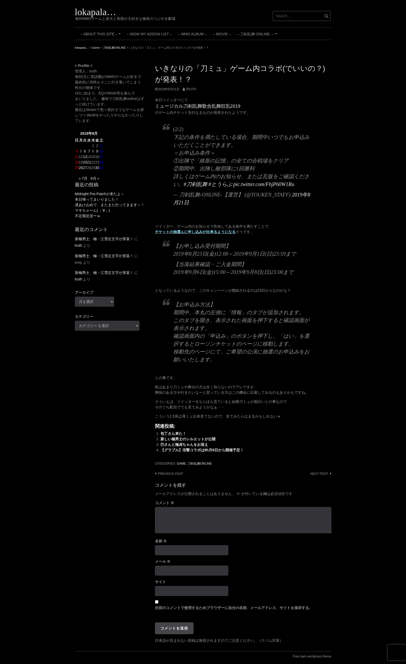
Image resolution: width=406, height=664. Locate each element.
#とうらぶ (220, 184)
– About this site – (101, 36)
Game (181, 463)
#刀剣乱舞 (195, 184)
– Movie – (222, 34)
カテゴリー (84, 316)
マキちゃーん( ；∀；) (92, 210)
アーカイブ (84, 292)
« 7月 (83, 178)
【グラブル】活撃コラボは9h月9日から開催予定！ (202, 450)
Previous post (170, 474)
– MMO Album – (192, 34)
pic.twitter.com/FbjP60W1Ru (263, 184)
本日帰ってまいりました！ (97, 199)
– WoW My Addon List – (149, 34)
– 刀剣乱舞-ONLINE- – (258, 36)
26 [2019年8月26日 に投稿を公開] (81, 168)
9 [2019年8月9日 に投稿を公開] (97, 151)
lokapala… (95, 12)
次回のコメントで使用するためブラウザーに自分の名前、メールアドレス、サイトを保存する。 (234, 608)
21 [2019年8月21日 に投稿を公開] (89, 162)
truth (191, 89)
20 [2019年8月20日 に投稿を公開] (85, 162)
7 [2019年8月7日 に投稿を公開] (89, 151)
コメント (164, 503)
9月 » (95, 178)
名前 (161, 541)
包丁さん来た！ (173, 433)
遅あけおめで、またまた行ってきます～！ (109, 205)
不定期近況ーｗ (88, 216)
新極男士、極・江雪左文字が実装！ (104, 239)
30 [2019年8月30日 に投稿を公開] (97, 168)
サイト (160, 582)
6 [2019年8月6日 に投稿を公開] (85, 151)
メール (163, 561)
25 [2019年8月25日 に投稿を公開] (77, 168)
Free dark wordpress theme (312, 656)
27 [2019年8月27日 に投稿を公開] (85, 168)
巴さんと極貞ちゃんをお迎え (184, 444)
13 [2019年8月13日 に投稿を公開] (85, 157)
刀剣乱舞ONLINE (200, 463)
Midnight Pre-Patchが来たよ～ (99, 194)
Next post (319, 474)
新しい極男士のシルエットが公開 (187, 439)
